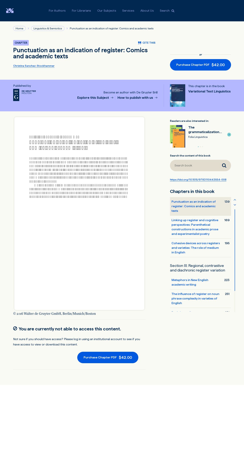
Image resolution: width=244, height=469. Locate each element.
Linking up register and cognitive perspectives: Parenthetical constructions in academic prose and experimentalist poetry (195, 227)
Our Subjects (106, 10)
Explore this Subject (93, 98)
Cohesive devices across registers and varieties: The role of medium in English (196, 247)
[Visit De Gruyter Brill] (13, 11)
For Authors (57, 10)
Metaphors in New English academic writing (190, 282)
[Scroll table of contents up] (235, 199)
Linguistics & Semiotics (48, 28)
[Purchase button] (200, 65)
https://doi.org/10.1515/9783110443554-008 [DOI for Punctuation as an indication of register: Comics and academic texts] (198, 179)
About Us (147, 10)
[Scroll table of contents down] (235, 204)
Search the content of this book (190, 155)
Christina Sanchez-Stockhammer (34, 65)
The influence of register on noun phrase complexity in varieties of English (195, 298)
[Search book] (224, 165)
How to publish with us (136, 98)
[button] (229, 134)
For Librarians (81, 10)
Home (19, 28)
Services (128, 10)
